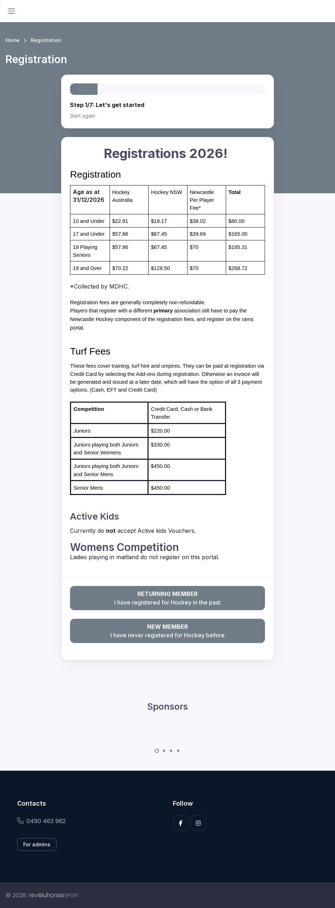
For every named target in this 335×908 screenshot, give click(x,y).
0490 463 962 (41, 821)
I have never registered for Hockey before (167, 630)
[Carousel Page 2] (164, 751)
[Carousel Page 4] (178, 751)
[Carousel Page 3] (171, 751)
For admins (36, 844)
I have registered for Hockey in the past (167, 598)
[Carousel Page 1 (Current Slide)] (157, 751)
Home (12, 40)
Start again (82, 116)
